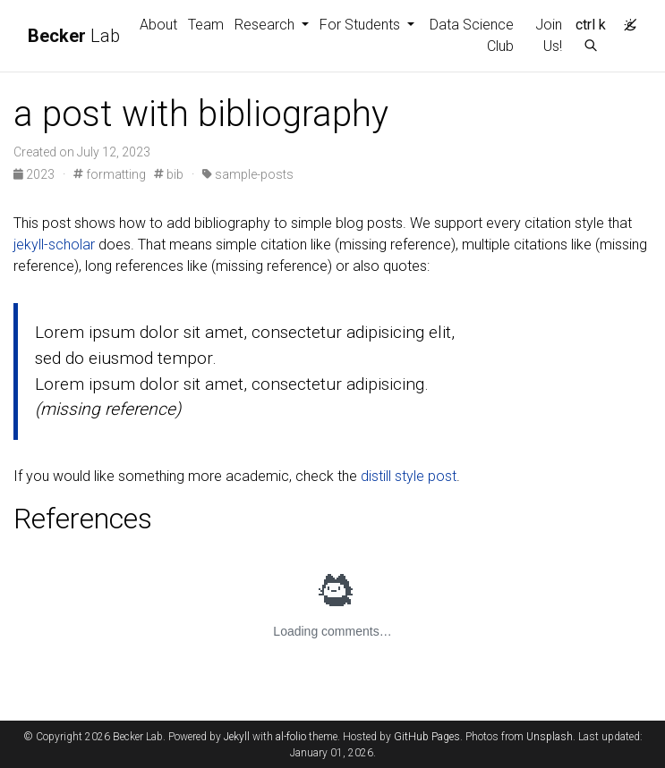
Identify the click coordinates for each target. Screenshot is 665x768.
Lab (74, 35)
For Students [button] (362, 24)
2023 (35, 174)
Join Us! (548, 35)
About (158, 24)
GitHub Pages (427, 736)
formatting (109, 174)
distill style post (408, 476)
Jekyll (237, 736)
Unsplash (549, 736)
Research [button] (266, 24)
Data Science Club (472, 35)
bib (168, 174)
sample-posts (248, 174)
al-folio (291, 736)
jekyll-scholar (54, 244)
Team (206, 24)
